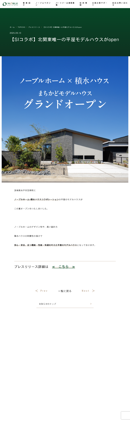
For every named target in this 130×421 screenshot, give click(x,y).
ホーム (12, 27)
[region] (65, 161)
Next (88, 292)
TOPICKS (21, 27)
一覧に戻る (64, 292)
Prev (41, 292)
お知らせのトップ (47, 305)
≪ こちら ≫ (63, 268)
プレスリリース (34, 27)
